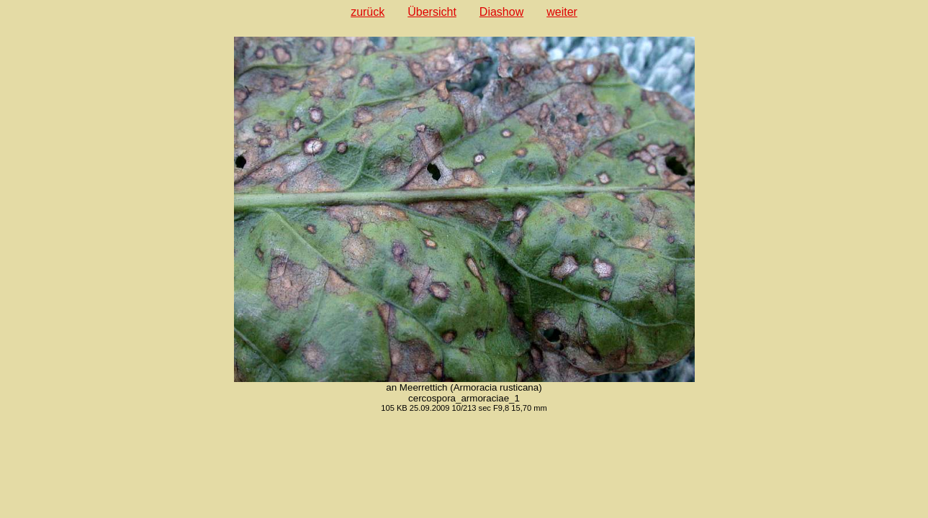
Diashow (501, 12)
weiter (561, 12)
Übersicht (431, 12)
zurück (367, 12)
